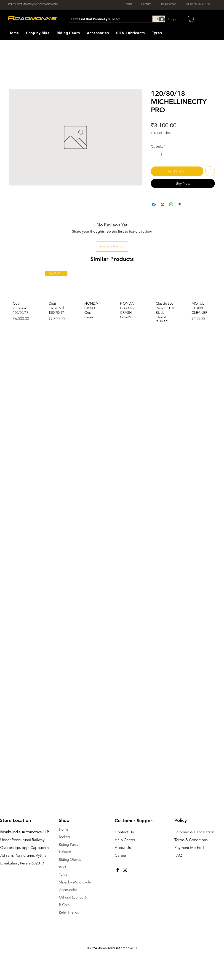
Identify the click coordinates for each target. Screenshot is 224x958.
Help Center (125, 839)
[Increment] (168, 155)
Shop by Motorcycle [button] (75, 882)
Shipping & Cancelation (194, 832)
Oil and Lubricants (73, 897)
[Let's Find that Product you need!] (107, 19)
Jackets (64, 837)
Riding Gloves (70, 859)
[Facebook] (117, 870)
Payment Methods (190, 847)
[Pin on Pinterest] (162, 204)
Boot (62, 867)
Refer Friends (69, 912)
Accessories (68, 889)
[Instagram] (125, 870)
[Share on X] (180, 204)
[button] (40, 33)
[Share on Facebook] (154, 204)
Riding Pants (68, 844)
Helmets (65, 852)
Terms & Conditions (191, 839)
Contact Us (124, 832)
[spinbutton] (161, 155)
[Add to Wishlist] (210, 171)
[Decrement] (154, 155)
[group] (112, 305)
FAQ (178, 855)
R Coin (64, 904)
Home (63, 829)
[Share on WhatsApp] (171, 204)
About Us (123, 847)
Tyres (63, 874)
